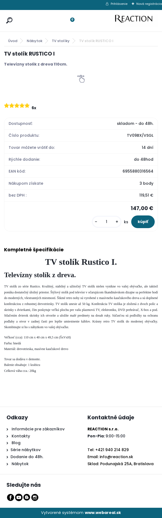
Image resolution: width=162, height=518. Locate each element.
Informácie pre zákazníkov (38, 429)
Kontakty (21, 436)
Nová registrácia (149, 4)
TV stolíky (61, 40)
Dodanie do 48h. (27, 456)
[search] (8, 15)
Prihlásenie (119, 4)
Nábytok (34, 40)
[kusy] (107, 222)
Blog (16, 442)
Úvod (12, 40)
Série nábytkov (25, 449)
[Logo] (136, 21)
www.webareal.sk (103, 512)
